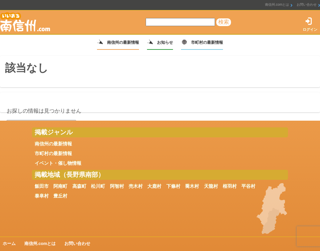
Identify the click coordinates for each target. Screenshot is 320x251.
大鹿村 (154, 186)
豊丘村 (60, 196)
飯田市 (42, 186)
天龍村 (211, 186)
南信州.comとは (277, 4)
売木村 (136, 186)
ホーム (9, 243)
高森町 (79, 186)
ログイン (310, 29)
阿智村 (117, 186)
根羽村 (230, 186)
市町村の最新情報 (207, 42)
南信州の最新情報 (123, 42)
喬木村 (192, 186)
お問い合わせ (307, 4)
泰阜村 (42, 196)
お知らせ (165, 42)
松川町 (98, 186)
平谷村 (248, 186)
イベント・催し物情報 (58, 163)
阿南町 (60, 186)
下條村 (173, 186)
